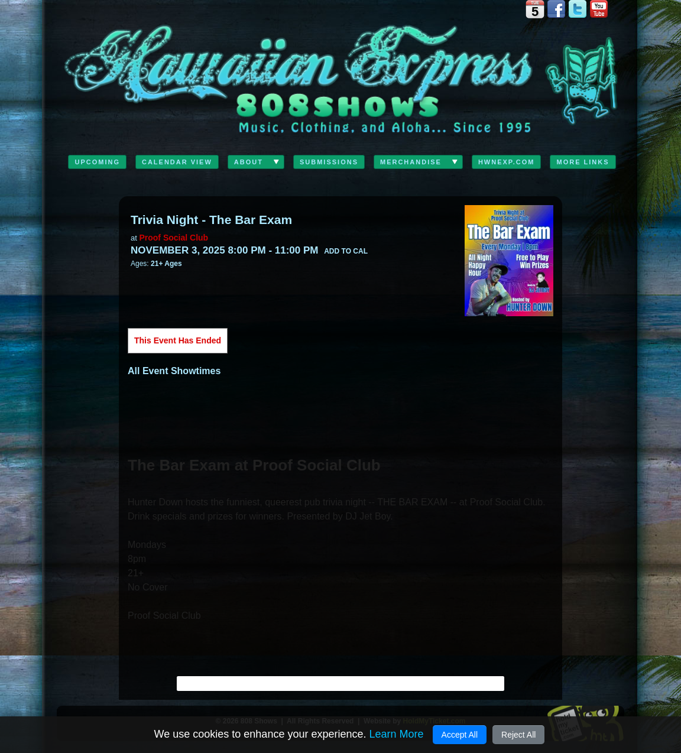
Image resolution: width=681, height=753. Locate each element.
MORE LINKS (582, 161)
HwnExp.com (506, 161)
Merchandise (411, 161)
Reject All (518, 734)
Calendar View (177, 161)
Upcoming (97, 161)
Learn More (396, 734)
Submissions (329, 161)
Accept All (460, 734)
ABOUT (248, 161)
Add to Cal (346, 251)
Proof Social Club (173, 237)
